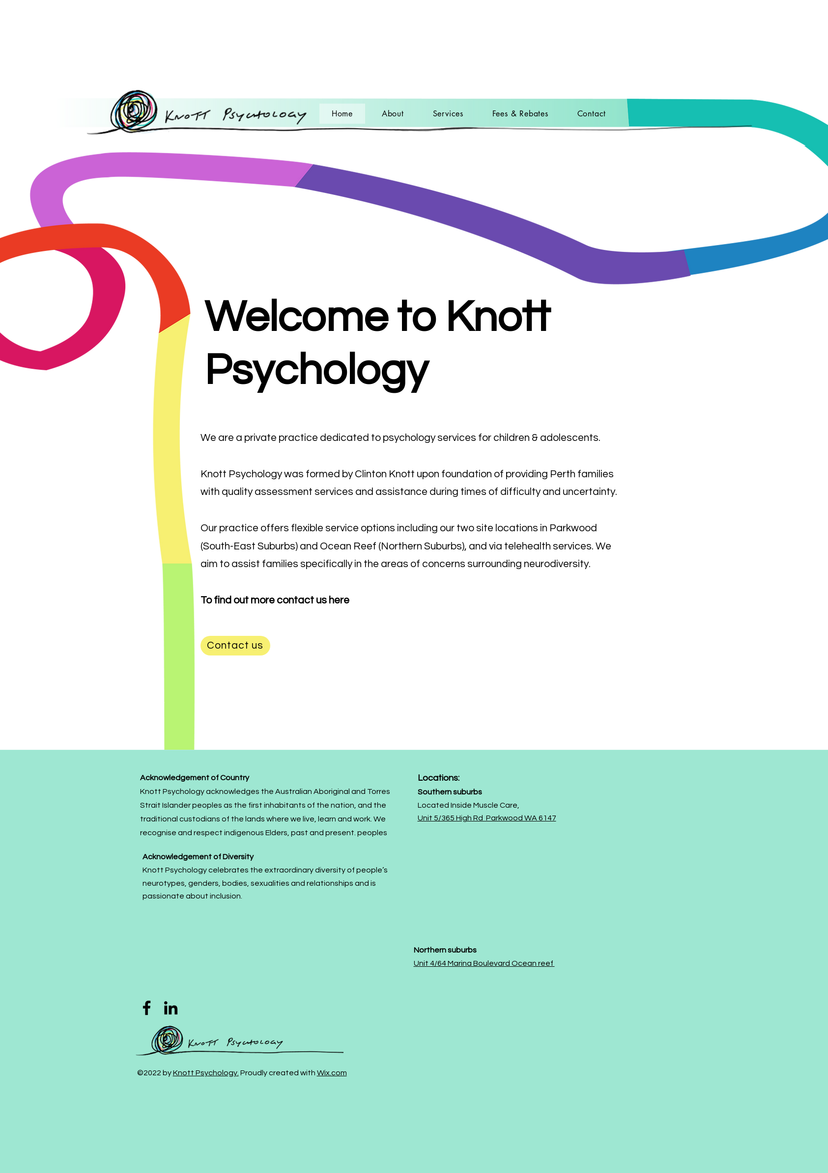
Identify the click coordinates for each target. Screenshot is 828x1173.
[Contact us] (235, 645)
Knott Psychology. (206, 1073)
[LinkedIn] (170, 1007)
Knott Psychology (241, 474)
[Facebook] (146, 1007)
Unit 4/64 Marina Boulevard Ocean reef (484, 963)
